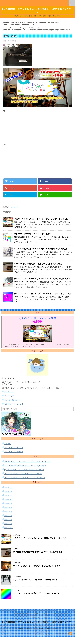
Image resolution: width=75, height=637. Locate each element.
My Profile (36, 613)
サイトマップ (9, 396)
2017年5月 (8, 512)
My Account (28, 613)
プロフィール (9, 392)
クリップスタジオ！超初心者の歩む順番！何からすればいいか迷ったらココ (31, 615)
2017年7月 (8, 504)
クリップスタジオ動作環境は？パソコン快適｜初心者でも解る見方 (42, 279)
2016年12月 (8, 528)
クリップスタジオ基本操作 (13, 452)
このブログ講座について (13, 400)
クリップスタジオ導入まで (13, 448)
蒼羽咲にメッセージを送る (13, 404)
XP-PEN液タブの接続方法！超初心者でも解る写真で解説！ (39, 264)
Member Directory (18, 613)
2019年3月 (8, 492)
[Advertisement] (19, 128)
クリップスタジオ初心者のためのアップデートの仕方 (23, 474)
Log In (9, 613)
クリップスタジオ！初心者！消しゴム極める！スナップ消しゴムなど (43, 294)
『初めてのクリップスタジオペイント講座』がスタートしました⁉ (41, 219)
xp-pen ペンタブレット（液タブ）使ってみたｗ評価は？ (24, 470)
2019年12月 (8, 488)
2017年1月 (8, 524)
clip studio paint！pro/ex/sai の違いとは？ (32, 234)
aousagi (14, 207)
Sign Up (55, 613)
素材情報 (7, 444)
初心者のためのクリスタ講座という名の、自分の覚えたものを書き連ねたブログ (37, 629)
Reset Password (46, 613)
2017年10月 (8, 500)
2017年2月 (8, 520)
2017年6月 (8, 508)
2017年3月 (8, 516)
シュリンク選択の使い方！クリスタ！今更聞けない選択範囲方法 (41, 249)
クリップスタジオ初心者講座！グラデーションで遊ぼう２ (24, 478)
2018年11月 (8, 496)
